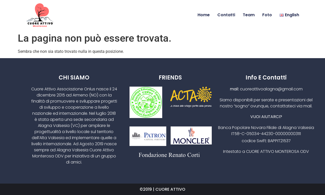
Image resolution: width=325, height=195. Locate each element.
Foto (267, 15)
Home (204, 15)
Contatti (226, 15)
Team (249, 15)
